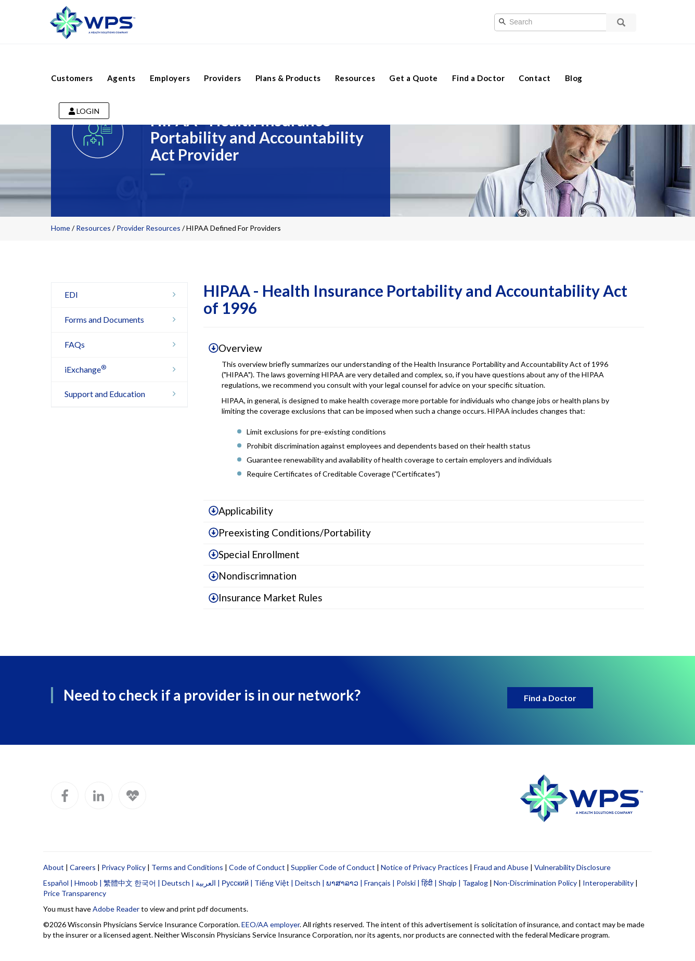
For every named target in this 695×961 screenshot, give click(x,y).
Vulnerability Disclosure (572, 867)
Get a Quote (413, 61)
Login (84, 94)
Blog (574, 61)
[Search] (561, 22)
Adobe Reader (116, 908)
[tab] (424, 348)
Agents (121, 61)
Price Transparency (74, 893)
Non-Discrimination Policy (535, 882)
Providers (222, 61)
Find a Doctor (478, 61)
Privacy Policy (123, 867)
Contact (535, 61)
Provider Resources (149, 227)
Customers (72, 61)
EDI (123, 294)
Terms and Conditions (187, 867)
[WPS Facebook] (65, 795)
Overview (235, 348)
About (53, 867)
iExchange (123, 369)
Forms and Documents (123, 319)
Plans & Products (288, 61)
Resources (355, 61)
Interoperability (608, 882)
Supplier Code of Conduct (333, 867)
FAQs (123, 344)
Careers (83, 867)
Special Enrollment (254, 554)
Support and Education (123, 394)
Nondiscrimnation (253, 576)
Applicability (241, 511)
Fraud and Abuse (501, 867)
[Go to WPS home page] (92, 21)
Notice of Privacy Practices (424, 867)
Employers (170, 61)
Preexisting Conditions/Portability (290, 532)
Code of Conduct (257, 867)
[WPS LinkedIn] (98, 795)
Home (60, 227)
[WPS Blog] (132, 795)
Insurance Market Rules (266, 597)
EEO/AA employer (270, 924)
